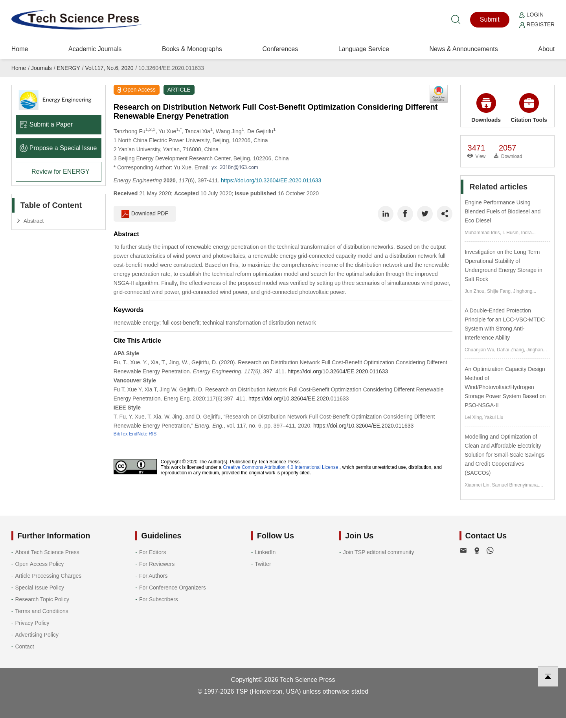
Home (19, 49)
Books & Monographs (192, 49)
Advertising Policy (37, 635)
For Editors (152, 552)
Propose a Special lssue (58, 148)
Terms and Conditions (41, 611)
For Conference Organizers (172, 587)
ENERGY (68, 68)
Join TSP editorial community (378, 552)
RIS (152, 434)
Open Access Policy (39, 564)
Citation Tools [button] (529, 108)
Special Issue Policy (39, 587)
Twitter (263, 564)
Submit (490, 19)
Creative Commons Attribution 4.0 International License (280, 467)
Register (537, 24)
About (546, 49)
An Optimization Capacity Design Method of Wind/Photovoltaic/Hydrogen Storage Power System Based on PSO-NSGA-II (505, 387)
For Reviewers (157, 564)
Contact (24, 646)
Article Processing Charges (48, 576)
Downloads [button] (486, 108)
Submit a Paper (46, 124)
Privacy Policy (32, 623)
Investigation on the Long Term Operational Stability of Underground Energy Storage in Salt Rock (503, 265)
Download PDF (144, 214)
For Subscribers (158, 599)
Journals (41, 68)
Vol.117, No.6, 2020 (109, 68)
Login (531, 14)
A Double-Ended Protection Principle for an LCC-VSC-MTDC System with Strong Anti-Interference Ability (505, 324)
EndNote (138, 434)
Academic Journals (94, 49)
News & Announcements (463, 49)
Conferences (280, 49)
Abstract (34, 221)
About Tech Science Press (47, 552)
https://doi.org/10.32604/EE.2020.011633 (271, 180)
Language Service (363, 49)
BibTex (121, 434)
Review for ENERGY (60, 171)
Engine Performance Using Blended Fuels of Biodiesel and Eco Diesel (502, 211)
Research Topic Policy (42, 599)
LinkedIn (265, 552)
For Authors (153, 576)
